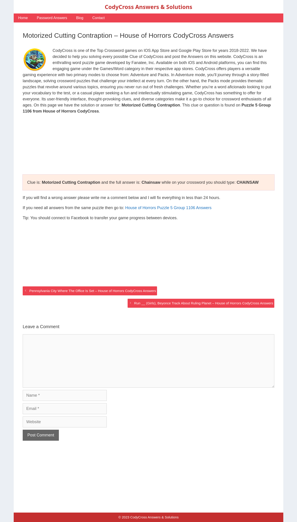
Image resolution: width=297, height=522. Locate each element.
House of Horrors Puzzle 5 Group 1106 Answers (168, 208)
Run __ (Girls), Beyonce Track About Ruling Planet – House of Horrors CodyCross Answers (203, 303)
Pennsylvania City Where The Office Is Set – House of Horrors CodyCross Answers (92, 291)
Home (23, 18)
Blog (79, 18)
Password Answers (52, 18)
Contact (98, 18)
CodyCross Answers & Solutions (148, 7)
